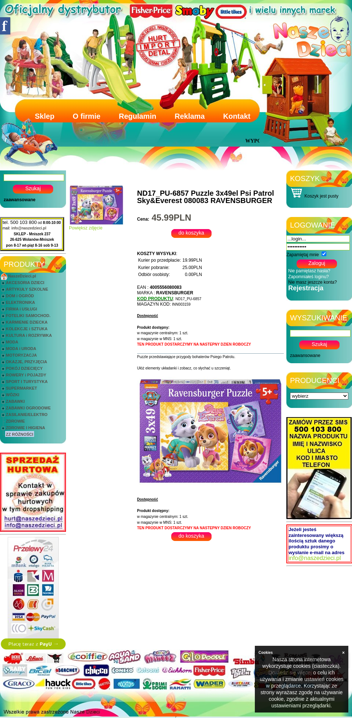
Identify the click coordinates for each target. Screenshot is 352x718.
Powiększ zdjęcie (96, 226)
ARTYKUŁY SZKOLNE (27, 289)
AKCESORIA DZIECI (25, 282)
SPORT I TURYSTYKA (27, 381)
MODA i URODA (21, 348)
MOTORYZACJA (21, 355)
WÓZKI (12, 395)
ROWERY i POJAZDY (26, 375)
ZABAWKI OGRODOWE (28, 408)
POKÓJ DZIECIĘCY (24, 368)
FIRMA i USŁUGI (21, 309)
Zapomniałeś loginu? (308, 276)
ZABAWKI (15, 401)
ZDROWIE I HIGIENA (25, 428)
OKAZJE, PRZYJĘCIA (26, 362)
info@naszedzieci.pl (28, 228)
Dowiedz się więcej (290, 672)
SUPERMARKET (21, 388)
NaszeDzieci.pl (22, 276)
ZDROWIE (15, 421)
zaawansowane (20, 199)
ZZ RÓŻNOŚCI (19, 434)
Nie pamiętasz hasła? (309, 270)
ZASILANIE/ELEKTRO (27, 414)
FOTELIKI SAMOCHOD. (28, 315)
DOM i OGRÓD (20, 296)
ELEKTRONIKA (20, 302)
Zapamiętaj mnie (302, 254)
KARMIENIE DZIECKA (27, 322)
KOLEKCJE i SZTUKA (27, 329)
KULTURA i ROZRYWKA (29, 335)
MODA (12, 342)
